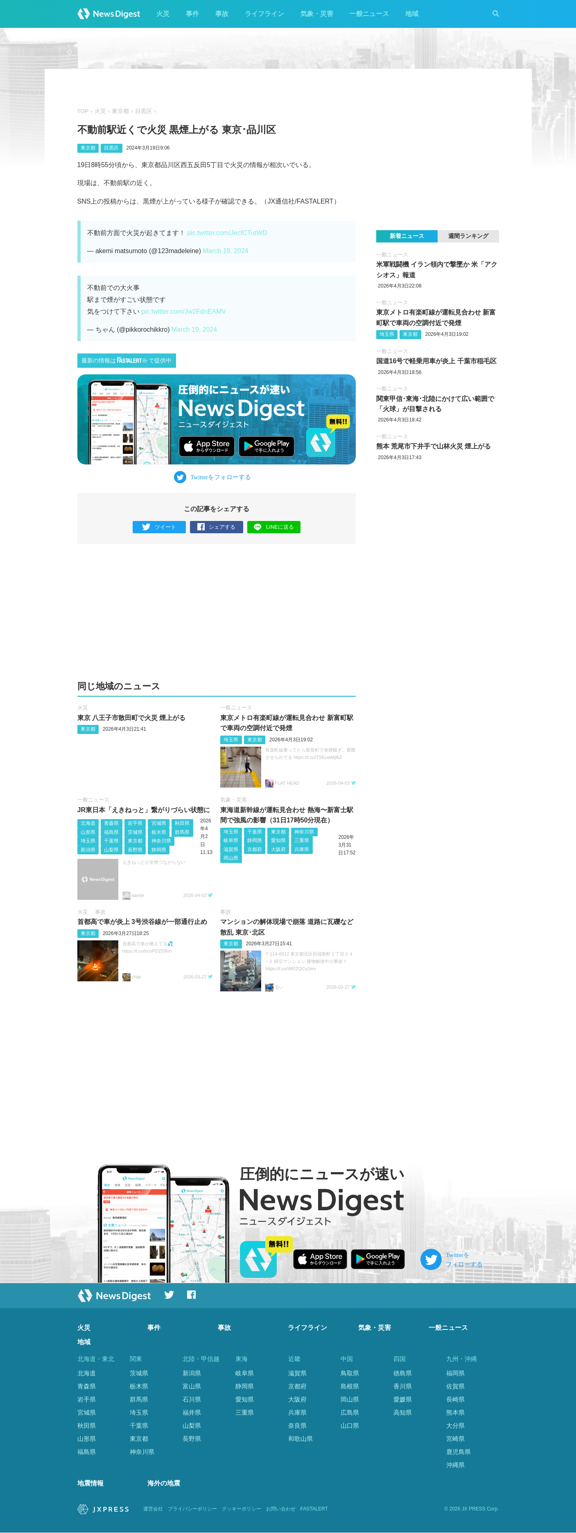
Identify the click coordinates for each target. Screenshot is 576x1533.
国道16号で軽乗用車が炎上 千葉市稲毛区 (436, 361)
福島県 (111, 832)
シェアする (216, 527)
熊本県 (455, 1412)
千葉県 (111, 841)
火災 (162, 13)
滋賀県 (231, 849)
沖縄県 (455, 1464)
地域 (411, 13)
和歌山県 (300, 1438)
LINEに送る (273, 527)
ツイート (159, 527)
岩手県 (135, 823)
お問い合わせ (281, 1509)
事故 (221, 13)
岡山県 (231, 858)
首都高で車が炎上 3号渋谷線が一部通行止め (142, 921)
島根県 (350, 1386)
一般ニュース (369, 13)
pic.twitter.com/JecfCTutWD (227, 232)
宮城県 (158, 823)
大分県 (455, 1425)
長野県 (135, 850)
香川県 (402, 1386)
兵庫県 (301, 849)
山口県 (350, 1425)
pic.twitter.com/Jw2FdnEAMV (183, 311)
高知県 (402, 1412)
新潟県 (88, 850)
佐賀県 (455, 1386)
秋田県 (182, 823)
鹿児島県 (458, 1451)
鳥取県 (350, 1373)
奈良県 (297, 1425)
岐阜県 (231, 840)
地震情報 (90, 1483)
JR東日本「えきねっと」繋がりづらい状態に (143, 809)
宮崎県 (455, 1438)
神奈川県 (161, 841)
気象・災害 (316, 13)
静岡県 (158, 850)
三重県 (301, 840)
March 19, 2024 (225, 250)
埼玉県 (231, 740)
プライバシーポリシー (192, 1509)
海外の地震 (163, 1483)
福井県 (192, 1412)
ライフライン (264, 13)
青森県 (111, 823)
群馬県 (182, 832)
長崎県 (455, 1399)
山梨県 (111, 850)
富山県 (192, 1386)
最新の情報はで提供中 (126, 360)
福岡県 (455, 1373)
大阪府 (278, 849)
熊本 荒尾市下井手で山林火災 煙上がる (433, 446)
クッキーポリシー (241, 1509)
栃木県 (158, 832)
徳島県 (402, 1373)
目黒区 (143, 111)
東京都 (120, 111)
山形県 (88, 832)
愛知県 (278, 840)
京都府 (254, 849)
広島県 (350, 1412)
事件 (192, 13)
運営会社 (153, 1509)
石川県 (192, 1399)
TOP (83, 111)
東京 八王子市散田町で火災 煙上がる (131, 717)
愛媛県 (402, 1399)
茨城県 (135, 832)
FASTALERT (314, 1509)
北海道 (88, 823)
